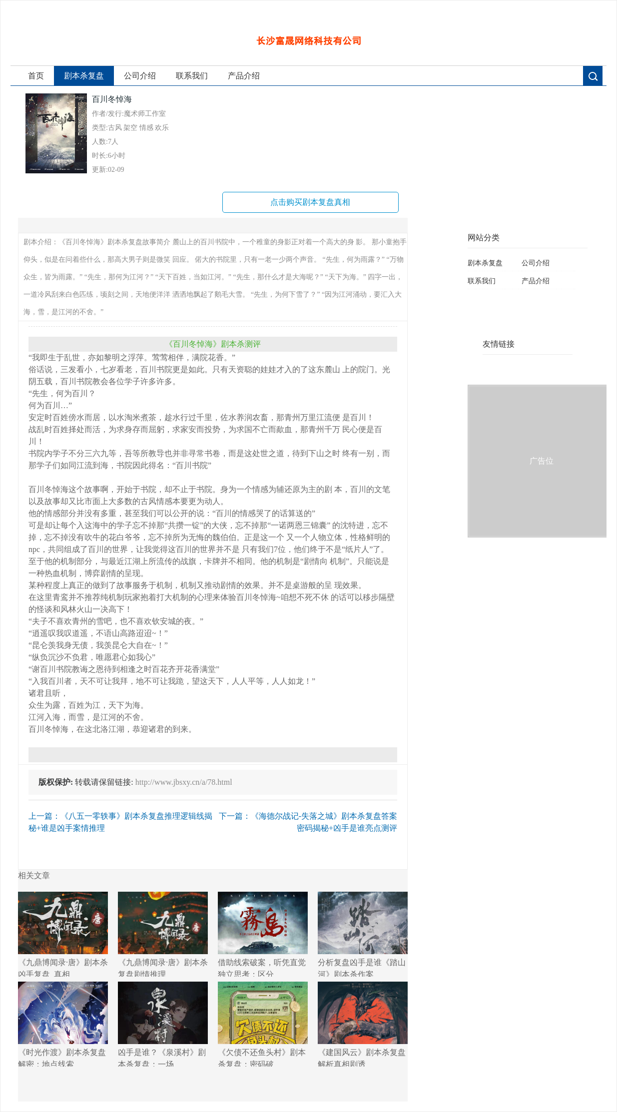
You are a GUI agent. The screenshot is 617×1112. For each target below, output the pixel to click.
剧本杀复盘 (84, 75)
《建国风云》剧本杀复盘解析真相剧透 (363, 1024)
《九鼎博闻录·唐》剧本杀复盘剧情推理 (163, 934)
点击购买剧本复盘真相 (310, 202)
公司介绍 (140, 75)
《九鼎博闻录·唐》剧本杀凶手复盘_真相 (63, 934)
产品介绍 (244, 75)
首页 (36, 75)
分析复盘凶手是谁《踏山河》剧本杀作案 (363, 934)
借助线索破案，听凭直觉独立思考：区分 (263, 934)
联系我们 (192, 75)
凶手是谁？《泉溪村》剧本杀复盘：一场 (163, 1024)
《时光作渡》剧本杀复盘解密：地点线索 (63, 1024)
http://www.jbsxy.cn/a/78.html (183, 782)
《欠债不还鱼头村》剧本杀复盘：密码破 (263, 1024)
